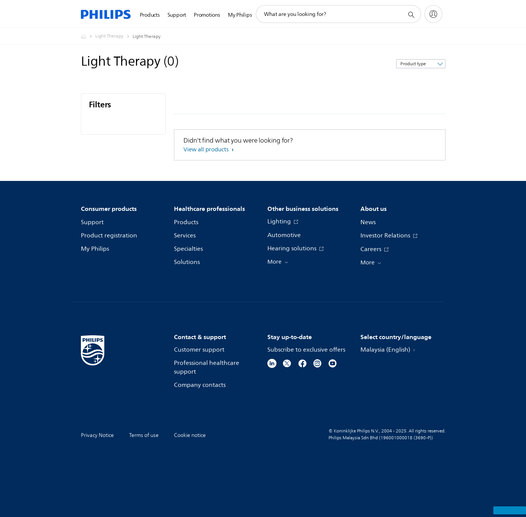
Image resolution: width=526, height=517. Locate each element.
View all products (206, 149)
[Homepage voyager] (88, 36)
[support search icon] (410, 14)
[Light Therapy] (114, 36)
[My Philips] (433, 14)
